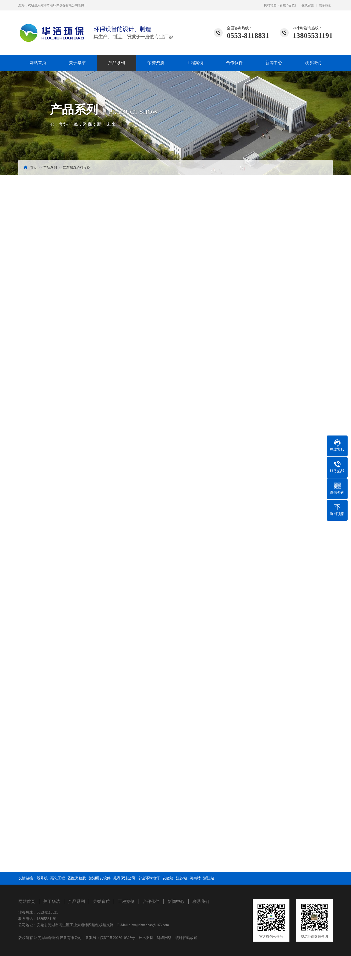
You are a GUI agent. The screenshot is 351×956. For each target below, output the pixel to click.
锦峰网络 (164, 938)
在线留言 (307, 5)
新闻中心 (273, 62)
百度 (283, 5)
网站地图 (270, 5)
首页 (33, 167)
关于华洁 (77, 62)
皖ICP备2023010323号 (117, 938)
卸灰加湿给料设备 (76, 167)
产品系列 (116, 62)
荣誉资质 (155, 62)
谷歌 (291, 5)
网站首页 (38, 62)
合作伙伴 (234, 62)
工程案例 (195, 62)
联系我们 (325, 5)
